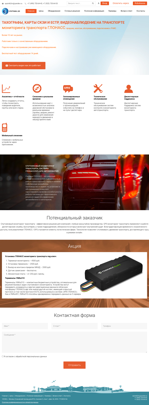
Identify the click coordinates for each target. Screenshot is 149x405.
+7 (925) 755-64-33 (50, 3)
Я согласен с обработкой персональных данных (24, 356)
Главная (31, 11)
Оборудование (54, 11)
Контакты (141, 11)
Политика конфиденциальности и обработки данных (20, 402)
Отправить (74, 365)
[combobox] (81, 3)
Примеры (48, 396)
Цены (11, 396)
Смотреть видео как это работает (23, 65)
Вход (104, 3)
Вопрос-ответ (126, 11)
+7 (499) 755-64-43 (35, 3)
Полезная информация (94, 11)
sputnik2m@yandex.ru (13, 3)
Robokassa (140, 3)
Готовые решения (72, 11)
